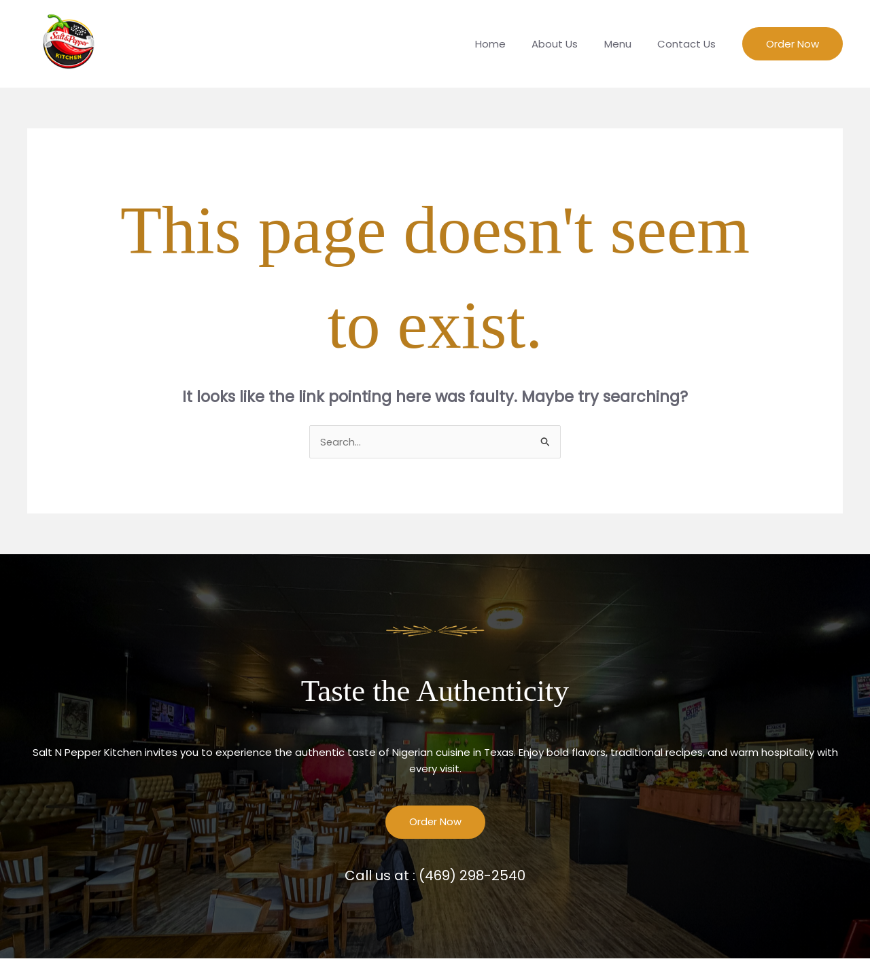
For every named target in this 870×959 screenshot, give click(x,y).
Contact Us (689, 44)
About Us (569, 44)
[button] (792, 43)
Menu (626, 44)
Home (510, 44)
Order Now (435, 823)
